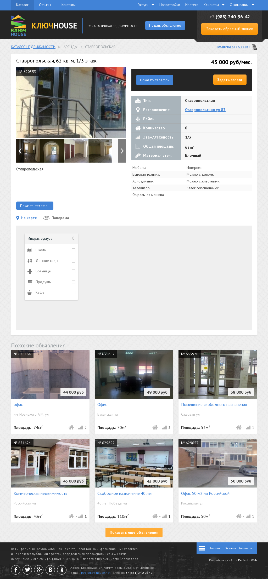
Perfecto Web (247, 560)
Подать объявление (165, 25)
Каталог (22, 4)
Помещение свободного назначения (214, 404)
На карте (26, 217)
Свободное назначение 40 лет (125, 493)
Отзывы (45, 4)
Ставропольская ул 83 (205, 109)
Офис (102, 404)
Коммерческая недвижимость (40, 493)
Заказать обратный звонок (229, 28)
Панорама (56, 217)
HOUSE (54, 25)
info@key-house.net (95, 573)
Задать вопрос (230, 79)
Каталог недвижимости (33, 46)
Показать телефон (154, 80)
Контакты (69, 4)
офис (18, 404)
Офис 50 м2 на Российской (205, 493)
